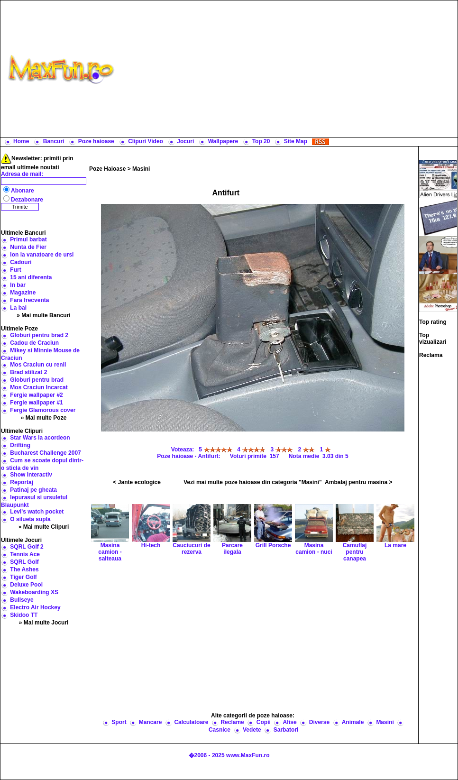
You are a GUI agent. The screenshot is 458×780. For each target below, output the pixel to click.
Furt (15, 269)
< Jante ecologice (137, 482)
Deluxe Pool (26, 584)
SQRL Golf (24, 562)
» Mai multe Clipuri (43, 526)
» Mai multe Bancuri (43, 315)
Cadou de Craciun (34, 343)
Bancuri (53, 141)
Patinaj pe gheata (33, 489)
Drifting (20, 445)
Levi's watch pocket (37, 511)
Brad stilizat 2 (28, 372)
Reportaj (21, 482)
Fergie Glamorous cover (42, 410)
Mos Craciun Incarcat (38, 387)
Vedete (252, 729)
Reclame (232, 722)
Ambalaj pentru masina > (358, 482)
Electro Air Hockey (35, 607)
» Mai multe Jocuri (44, 622)
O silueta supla (30, 519)
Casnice (219, 729)
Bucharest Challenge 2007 (45, 453)
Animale (353, 722)
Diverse (319, 722)
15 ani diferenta (31, 277)
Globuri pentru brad (37, 379)
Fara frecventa (29, 300)
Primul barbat (28, 239)
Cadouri (20, 262)
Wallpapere (223, 141)
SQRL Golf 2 (26, 546)
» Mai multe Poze (44, 417)
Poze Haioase (107, 168)
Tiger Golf (23, 577)
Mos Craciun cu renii (38, 364)
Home (21, 141)
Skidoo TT (23, 615)
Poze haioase (96, 141)
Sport (118, 722)
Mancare (150, 722)
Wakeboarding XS (34, 592)
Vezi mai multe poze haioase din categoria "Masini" (252, 482)
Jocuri (185, 141)
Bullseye (21, 599)
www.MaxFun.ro (248, 755)
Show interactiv (31, 474)
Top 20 (261, 141)
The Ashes (24, 569)
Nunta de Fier (28, 247)
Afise (289, 722)
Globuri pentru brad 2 (39, 335)
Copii (263, 722)
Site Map (295, 141)
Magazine (23, 292)
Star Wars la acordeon (40, 437)
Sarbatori (286, 729)
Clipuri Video (145, 141)
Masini (141, 168)
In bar (18, 285)
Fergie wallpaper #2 (36, 395)
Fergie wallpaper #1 (36, 402)
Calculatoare (191, 722)
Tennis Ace (25, 554)
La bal (18, 307)
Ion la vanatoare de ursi (41, 254)
